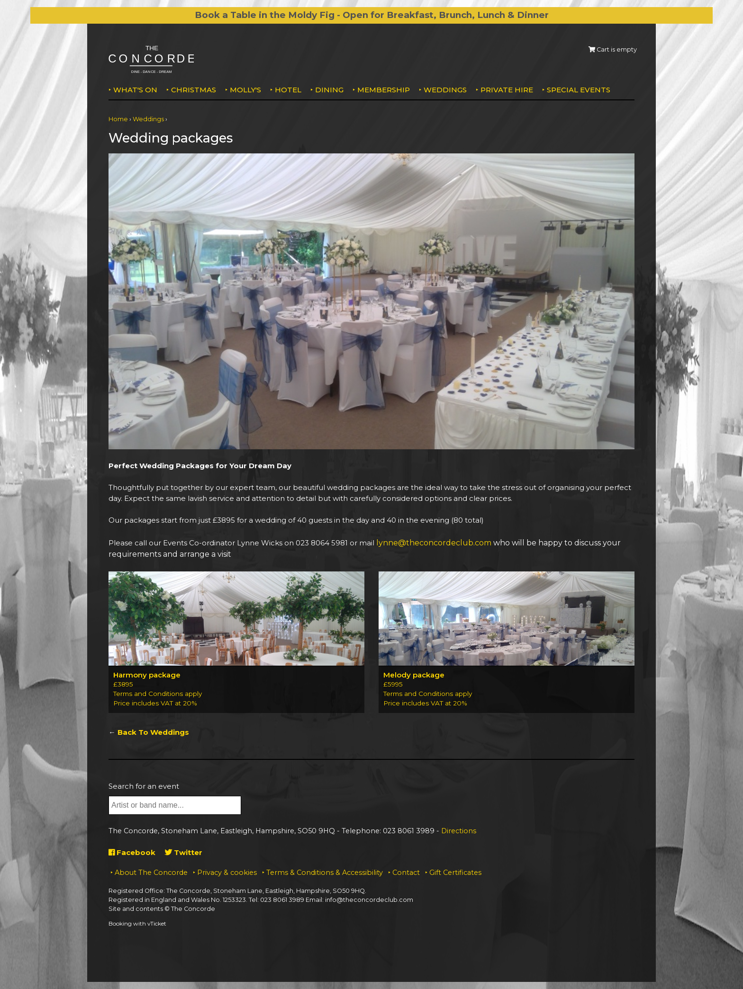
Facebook (132, 852)
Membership (383, 89)
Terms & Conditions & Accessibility (324, 872)
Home (118, 119)
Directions (458, 831)
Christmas (193, 89)
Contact (406, 872)
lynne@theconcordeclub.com (433, 542)
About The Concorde (151, 872)
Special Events (578, 89)
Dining (329, 89)
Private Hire (506, 89)
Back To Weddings (153, 732)
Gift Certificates (455, 872)
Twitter (183, 852)
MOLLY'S (245, 89)
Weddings (445, 89)
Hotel (288, 89)
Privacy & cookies (227, 872)
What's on (135, 89)
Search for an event (144, 786)
